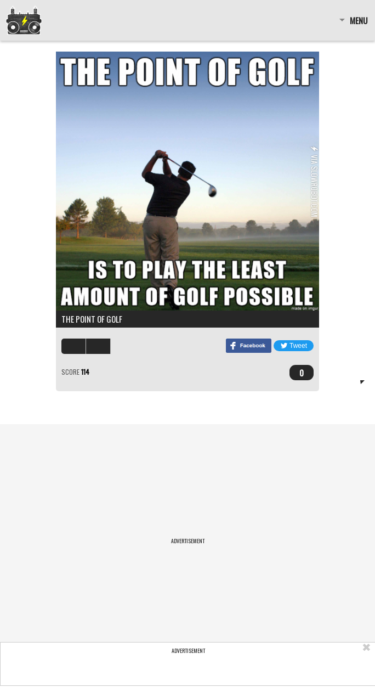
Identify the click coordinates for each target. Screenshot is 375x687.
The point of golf (91, 319)
